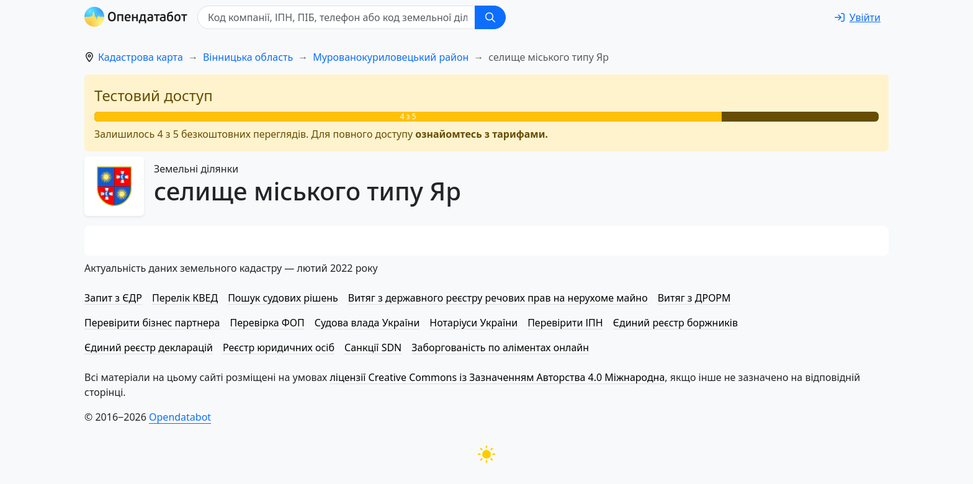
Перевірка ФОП (267, 322)
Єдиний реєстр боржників (675, 322)
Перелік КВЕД (185, 298)
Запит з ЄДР (113, 298)
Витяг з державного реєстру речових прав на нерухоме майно (498, 298)
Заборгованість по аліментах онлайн (500, 347)
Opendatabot (180, 417)
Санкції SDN (372, 347)
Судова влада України (367, 322)
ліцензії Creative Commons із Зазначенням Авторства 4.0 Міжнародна (497, 377)
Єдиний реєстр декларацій (148, 347)
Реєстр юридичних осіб (278, 347)
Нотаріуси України (473, 322)
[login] (858, 17)
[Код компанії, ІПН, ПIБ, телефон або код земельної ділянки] (336, 17)
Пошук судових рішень (283, 298)
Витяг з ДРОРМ (694, 298)
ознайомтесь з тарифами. (481, 134)
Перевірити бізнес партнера (152, 322)
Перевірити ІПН (565, 322)
